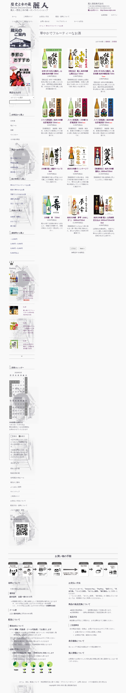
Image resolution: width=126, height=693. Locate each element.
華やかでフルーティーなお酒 (54, 26)
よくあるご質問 (15, 487)
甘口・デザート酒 (16, 203)
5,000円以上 (14, 253)
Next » (82, 248)
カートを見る (77, 21)
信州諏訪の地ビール (17, 478)
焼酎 (11, 130)
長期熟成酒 (14, 167)
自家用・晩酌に (15, 217)
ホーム (13, 16)
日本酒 (12, 121)
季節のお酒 (14, 163)
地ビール (13, 125)
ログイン (113, 15)
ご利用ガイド (26, 16)
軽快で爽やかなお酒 (17, 190)
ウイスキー (14, 135)
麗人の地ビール (15, 158)
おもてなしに (15, 221)
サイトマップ (15, 491)
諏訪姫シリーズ (15, 172)
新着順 (114, 41)
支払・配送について (32, 682)
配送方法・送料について (18, 505)
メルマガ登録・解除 (17, 510)
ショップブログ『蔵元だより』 (21, 21)
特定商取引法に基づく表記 (50, 682)
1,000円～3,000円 (16, 244)
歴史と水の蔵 (15, 468)
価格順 (107, 41)
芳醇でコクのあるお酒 (18, 194)
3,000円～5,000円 (16, 248)
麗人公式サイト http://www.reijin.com (102, 10)
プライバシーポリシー (68, 682)
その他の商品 (15, 139)
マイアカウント (60, 21)
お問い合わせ (43, 21)
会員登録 (103, 15)
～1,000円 (13, 239)
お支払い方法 (42, 16)
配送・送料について (60, 16)
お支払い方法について (18, 501)
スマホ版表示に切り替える (97, 682)
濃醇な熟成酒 (15, 199)
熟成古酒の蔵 (15, 473)
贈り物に (13, 226)
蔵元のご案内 (15, 482)
